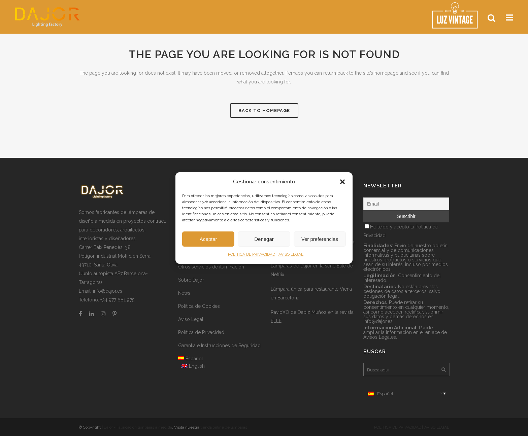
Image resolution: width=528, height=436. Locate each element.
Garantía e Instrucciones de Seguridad (219, 345)
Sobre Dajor (191, 280)
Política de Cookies (199, 306)
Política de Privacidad (201, 332)
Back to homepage (264, 110)
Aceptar (208, 239)
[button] (342, 181)
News (184, 293)
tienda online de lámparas (223, 427)
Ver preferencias (319, 239)
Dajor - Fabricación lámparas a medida (138, 427)
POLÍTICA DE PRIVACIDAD (251, 254)
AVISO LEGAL (290, 254)
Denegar (264, 239)
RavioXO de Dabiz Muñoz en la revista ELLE (312, 317)
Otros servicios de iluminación (211, 266)
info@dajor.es (107, 291)
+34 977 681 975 (117, 299)
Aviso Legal (190, 319)
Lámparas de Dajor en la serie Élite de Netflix (312, 270)
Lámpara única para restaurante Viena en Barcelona (311, 293)
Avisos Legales (379, 337)
